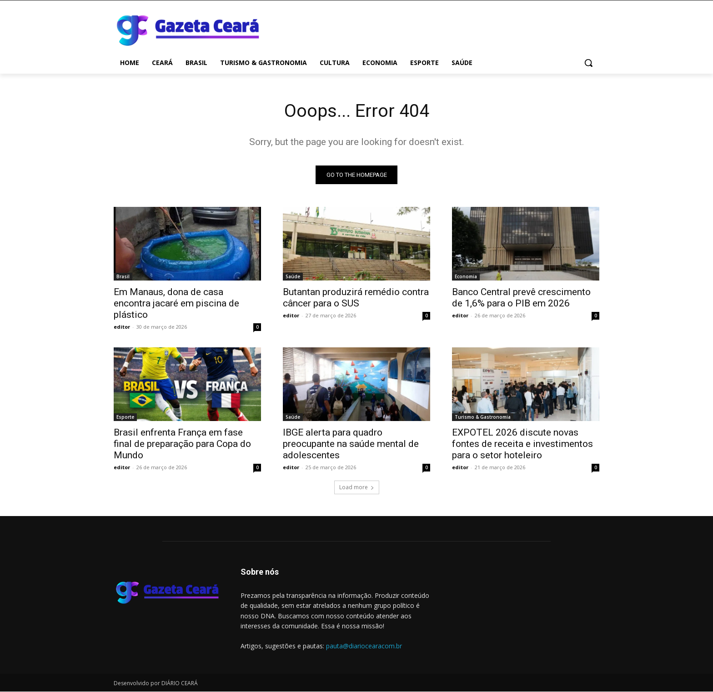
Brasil (123, 277)
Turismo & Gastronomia (483, 417)
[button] (588, 63)
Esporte (125, 417)
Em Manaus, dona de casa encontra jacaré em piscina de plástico (176, 304)
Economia (466, 277)
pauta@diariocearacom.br (364, 646)
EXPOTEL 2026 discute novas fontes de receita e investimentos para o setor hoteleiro (522, 444)
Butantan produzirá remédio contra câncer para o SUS (356, 298)
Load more (356, 487)
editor (122, 327)
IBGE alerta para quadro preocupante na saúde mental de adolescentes (351, 444)
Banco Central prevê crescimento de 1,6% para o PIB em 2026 (521, 298)
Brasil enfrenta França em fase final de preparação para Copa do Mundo (182, 444)
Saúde (293, 277)
